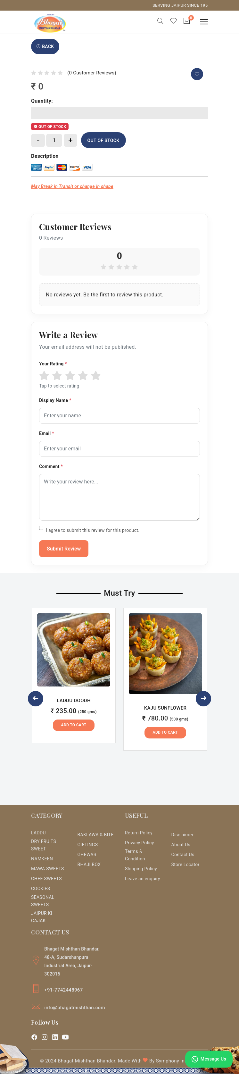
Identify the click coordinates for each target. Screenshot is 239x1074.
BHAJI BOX (89, 864)
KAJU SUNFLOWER (165, 708)
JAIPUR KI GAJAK (41, 917)
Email (46, 433)
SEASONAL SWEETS (42, 901)
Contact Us (182, 854)
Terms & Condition (135, 855)
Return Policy (138, 832)
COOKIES (40, 888)
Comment (51, 466)
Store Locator (185, 864)
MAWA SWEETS (47, 868)
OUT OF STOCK (103, 140)
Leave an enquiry (142, 878)
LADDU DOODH (74, 700)
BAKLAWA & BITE (95, 834)
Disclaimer (182, 834)
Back (45, 46)
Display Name (55, 400)
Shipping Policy (141, 868)
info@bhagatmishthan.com (74, 1007)
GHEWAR (86, 854)
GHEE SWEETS (46, 878)
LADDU (38, 832)
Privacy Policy (139, 842)
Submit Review (64, 549)
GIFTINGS (87, 844)
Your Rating (53, 363)
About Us (181, 844)
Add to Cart (74, 725)
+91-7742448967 (63, 990)
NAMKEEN (42, 858)
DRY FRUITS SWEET (43, 845)
